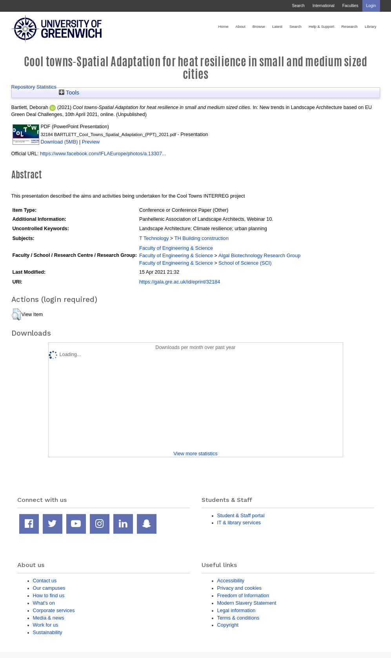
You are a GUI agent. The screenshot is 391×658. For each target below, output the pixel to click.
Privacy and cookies (239, 588)
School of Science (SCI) (244, 263)
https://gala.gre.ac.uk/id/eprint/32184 (179, 282)
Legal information (236, 610)
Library (370, 26)
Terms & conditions (238, 618)
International (324, 6)
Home (223, 26)
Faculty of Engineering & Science (176, 248)
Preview (91, 142)
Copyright (228, 625)
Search (298, 6)
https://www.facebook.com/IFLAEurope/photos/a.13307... (103, 153)
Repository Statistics (34, 87)
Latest (277, 26)
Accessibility (230, 580)
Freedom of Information (243, 595)
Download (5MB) (59, 142)
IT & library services (239, 522)
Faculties (350, 6)
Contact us (45, 580)
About (240, 26)
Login (371, 6)
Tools (69, 92)
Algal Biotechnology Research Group (259, 255)
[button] (16, 314)
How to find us (49, 595)
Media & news (48, 618)
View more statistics (195, 453)
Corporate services (54, 610)
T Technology (154, 238)
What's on (44, 603)
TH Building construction (202, 238)
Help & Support (322, 26)
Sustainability (47, 632)
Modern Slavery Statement (246, 603)
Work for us (45, 625)
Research (350, 26)
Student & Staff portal (241, 515)
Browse (259, 26)
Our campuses (49, 588)
